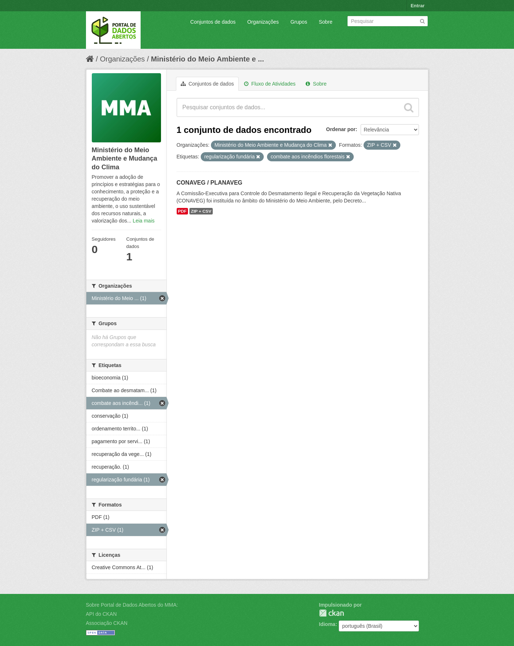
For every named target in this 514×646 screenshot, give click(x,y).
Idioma (327, 624)
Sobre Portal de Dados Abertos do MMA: (132, 605)
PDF (182, 211)
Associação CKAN (106, 623)
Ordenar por (341, 129)
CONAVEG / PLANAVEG (210, 183)
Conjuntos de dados (213, 22)
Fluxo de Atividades (269, 84)
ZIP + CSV (201, 211)
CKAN (331, 613)
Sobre (325, 22)
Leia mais (143, 221)
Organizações (263, 22)
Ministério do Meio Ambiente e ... (207, 59)
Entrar (417, 5)
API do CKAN (101, 614)
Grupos (298, 22)
